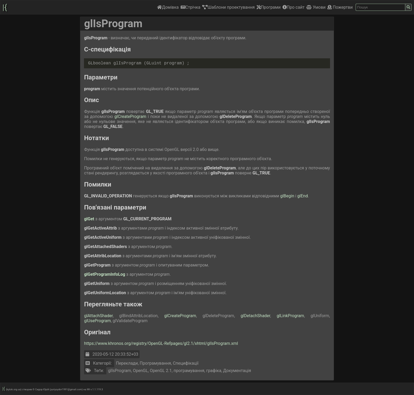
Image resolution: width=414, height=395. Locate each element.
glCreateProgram (131, 116)
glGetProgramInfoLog (105, 274)
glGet (89, 218)
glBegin (287, 195)
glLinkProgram (290, 315)
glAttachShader (98, 315)
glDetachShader (255, 315)
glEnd (302, 195)
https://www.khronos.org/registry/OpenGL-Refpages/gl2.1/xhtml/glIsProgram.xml (161, 343)
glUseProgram (97, 320)
